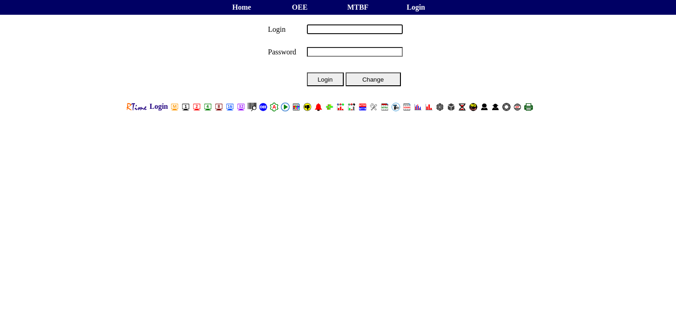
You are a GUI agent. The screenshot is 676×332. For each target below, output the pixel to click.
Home (241, 7)
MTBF (357, 7)
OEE (300, 7)
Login (415, 7)
